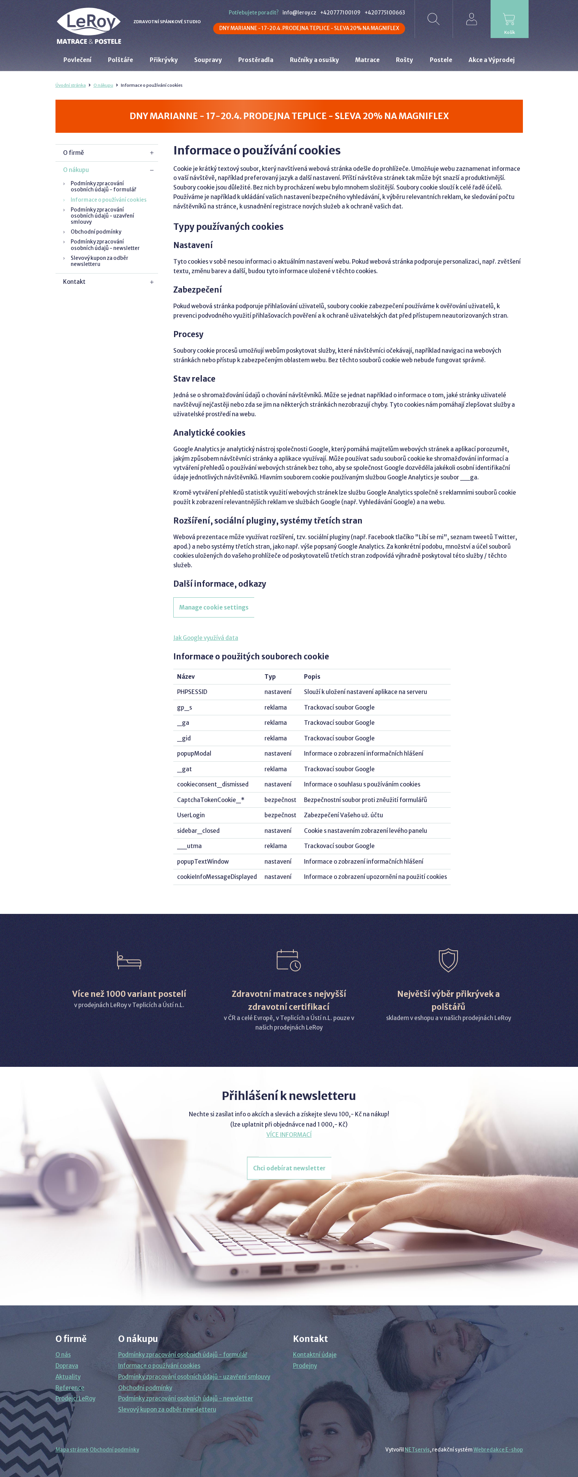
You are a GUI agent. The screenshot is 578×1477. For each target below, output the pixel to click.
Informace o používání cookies (109, 200)
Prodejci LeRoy (75, 1398)
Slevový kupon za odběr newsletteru (99, 261)
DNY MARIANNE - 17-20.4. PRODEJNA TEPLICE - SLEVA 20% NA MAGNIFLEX (309, 28)
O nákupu (103, 85)
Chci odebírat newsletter (289, 1168)
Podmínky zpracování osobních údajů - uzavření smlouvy (102, 216)
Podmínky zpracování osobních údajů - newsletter (105, 245)
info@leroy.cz (299, 13)
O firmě (73, 152)
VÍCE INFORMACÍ (289, 1134)
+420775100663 (384, 13)
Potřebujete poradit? (254, 13)
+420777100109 (340, 13)
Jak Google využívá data (205, 637)
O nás (63, 1354)
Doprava (66, 1365)
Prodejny (305, 1365)
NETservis (417, 1450)
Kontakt (74, 281)
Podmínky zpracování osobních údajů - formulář (103, 186)
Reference (69, 1387)
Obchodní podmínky (96, 232)
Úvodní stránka (70, 85)
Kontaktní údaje (315, 1354)
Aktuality (68, 1376)
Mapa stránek (72, 1450)
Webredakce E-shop (498, 1450)
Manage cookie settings (214, 607)
